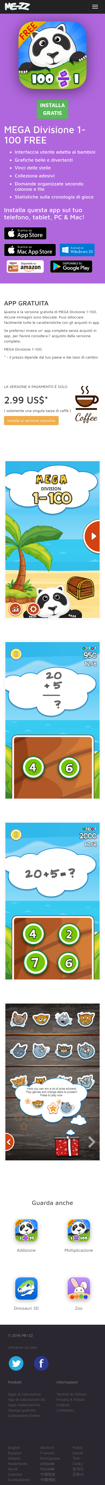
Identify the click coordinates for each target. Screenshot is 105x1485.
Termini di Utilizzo (72, 1394)
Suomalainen (19, 1479)
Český (77, 1463)
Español (14, 1453)
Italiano (14, 1458)
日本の (78, 1474)
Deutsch (47, 1447)
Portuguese (50, 1458)
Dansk (78, 1453)
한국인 (78, 1469)
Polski (77, 1447)
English (14, 1447)
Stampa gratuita (22, 1410)
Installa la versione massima (31, 420)
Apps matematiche (24, 1404)
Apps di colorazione (24, 1394)
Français (47, 1453)
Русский (47, 1469)
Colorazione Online (24, 1415)
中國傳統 (47, 1479)
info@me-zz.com (22, 1347)
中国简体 (47, 1474)
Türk (76, 1458)
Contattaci (65, 1410)
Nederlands (17, 1463)
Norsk (13, 1469)
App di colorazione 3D (26, 1399)
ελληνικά (47, 1463)
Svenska (15, 1474)
